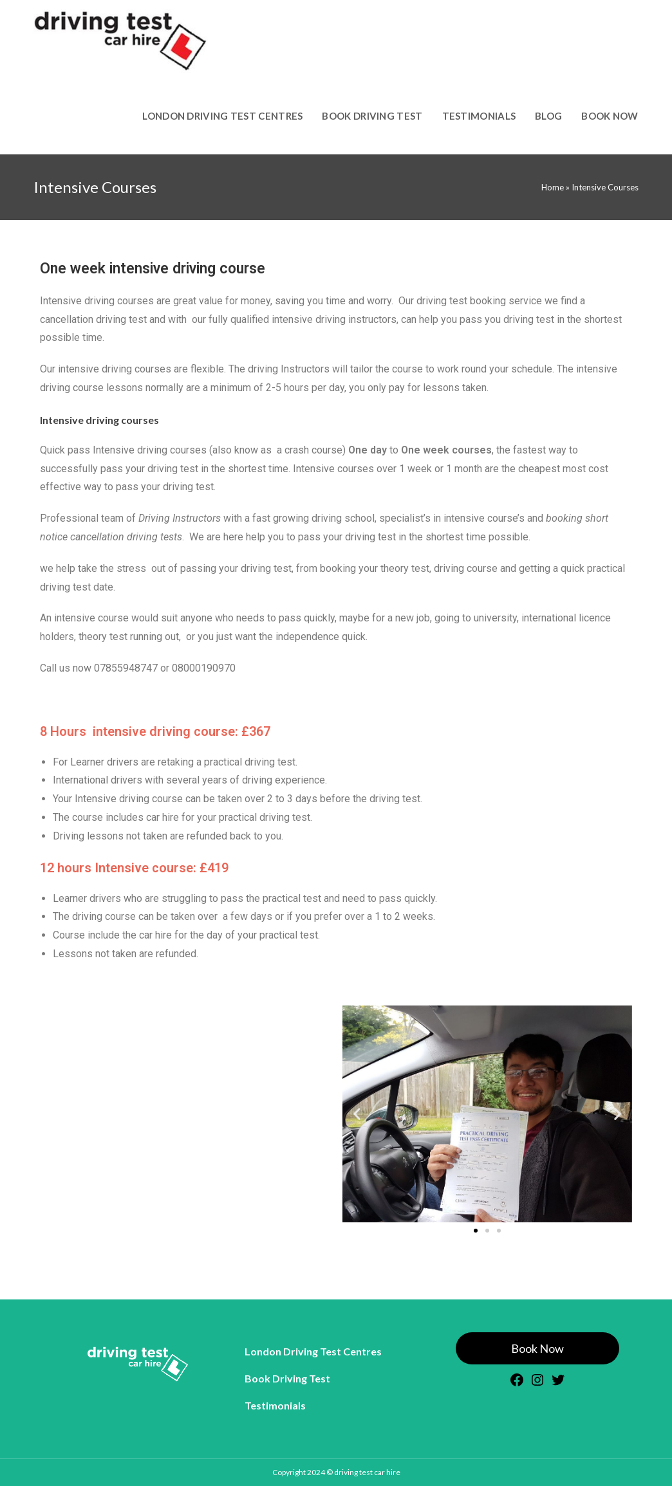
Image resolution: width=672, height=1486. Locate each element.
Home (552, 187)
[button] (357, 1114)
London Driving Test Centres (313, 1351)
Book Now (537, 1348)
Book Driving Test (287, 1378)
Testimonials (275, 1405)
